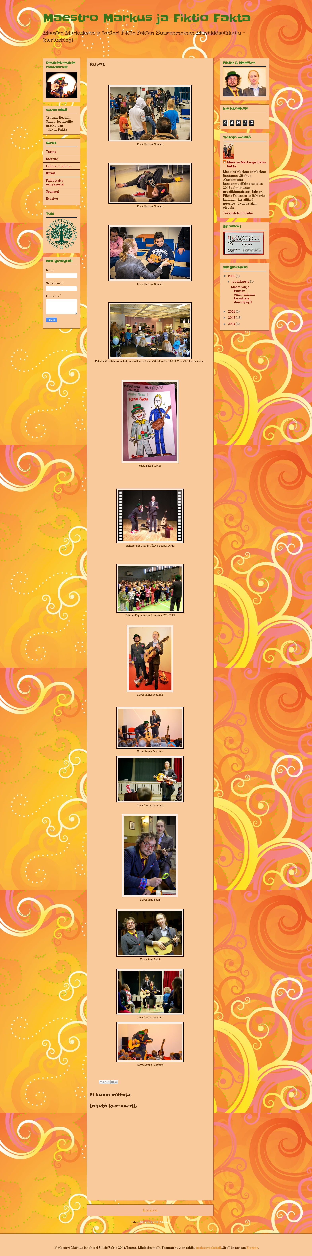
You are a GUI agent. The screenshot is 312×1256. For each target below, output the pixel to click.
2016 (232, 311)
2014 (232, 324)
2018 (232, 276)
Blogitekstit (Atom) (154, 1222)
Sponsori (52, 191)
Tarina (51, 152)
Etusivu (150, 1210)
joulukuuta (241, 281)
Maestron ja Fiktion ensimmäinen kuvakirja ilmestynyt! (243, 294)
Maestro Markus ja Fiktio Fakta (147, 18)
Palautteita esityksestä (55, 182)
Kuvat (50, 173)
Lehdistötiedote (58, 166)
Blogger (252, 1248)
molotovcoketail (208, 1248)
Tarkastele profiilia (238, 213)
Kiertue (52, 159)
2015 (232, 318)
